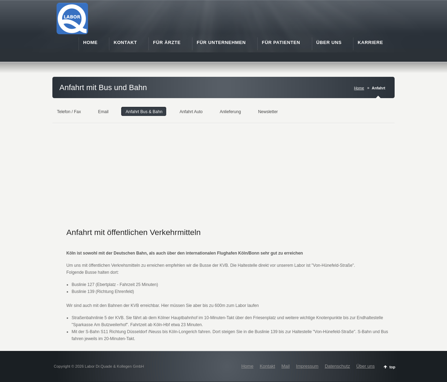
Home (359, 88)
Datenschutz (337, 366)
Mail (285, 366)
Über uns (365, 366)
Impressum (307, 366)
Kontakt (267, 366)
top (392, 367)
